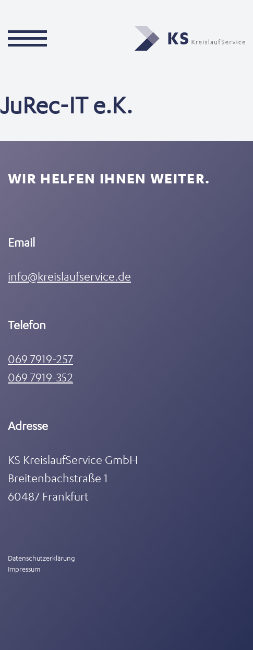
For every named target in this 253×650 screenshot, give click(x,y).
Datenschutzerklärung (41, 557)
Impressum (24, 568)
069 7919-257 (40, 359)
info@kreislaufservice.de (69, 276)
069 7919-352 (40, 377)
